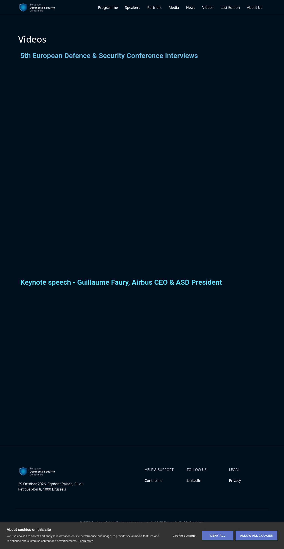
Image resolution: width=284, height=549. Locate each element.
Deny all (217, 535)
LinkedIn (194, 480)
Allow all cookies (256, 535)
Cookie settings (184, 535)
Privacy (235, 480)
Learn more (86, 541)
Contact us (153, 480)
